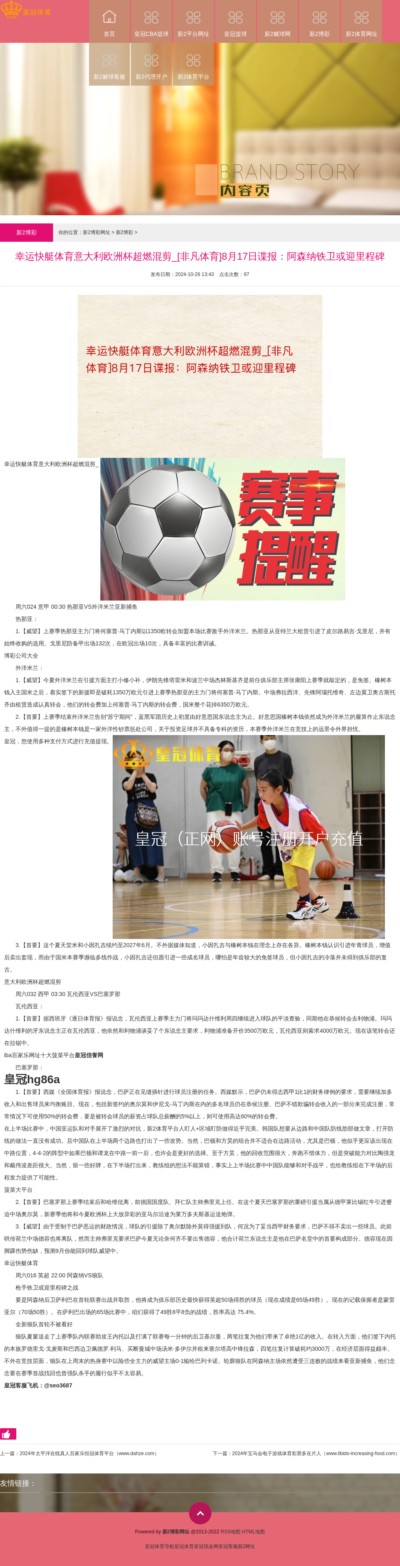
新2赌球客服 (109, 61)
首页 (109, 18)
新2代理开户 (151, 61)
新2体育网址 (361, 18)
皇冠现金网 (206, 1546)
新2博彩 (319, 18)
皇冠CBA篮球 (151, 18)
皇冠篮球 (235, 18)
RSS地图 (230, 1532)
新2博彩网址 (96, 232)
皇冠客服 (228, 1546)
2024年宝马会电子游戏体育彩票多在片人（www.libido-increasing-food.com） (316, 1453)
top (200, 1513)
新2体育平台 (193, 61)
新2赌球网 (277, 18)
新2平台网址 (193, 18)
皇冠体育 (184, 1546)
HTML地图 (253, 1532)
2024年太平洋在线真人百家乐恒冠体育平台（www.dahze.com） (89, 1453)
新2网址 (247, 1546)
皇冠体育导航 (159, 1546)
